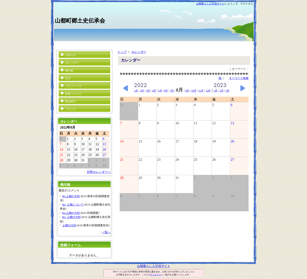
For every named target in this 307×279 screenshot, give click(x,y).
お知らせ (70, 55)
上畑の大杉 (69, 225)
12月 (208, 90)
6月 (166, 90)
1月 (136, 90)
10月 (193, 90)
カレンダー (138, 52)
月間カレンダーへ (99, 172)
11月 (201, 90)
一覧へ (106, 232)
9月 (187, 90)
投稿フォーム (73, 93)
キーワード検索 (239, 78)
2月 (142, 90)
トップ (122, 52)
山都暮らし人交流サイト (210, 3)
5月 (160, 90)
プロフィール (73, 85)
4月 (154, 90)
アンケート (155, 274)
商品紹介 (70, 101)
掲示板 (69, 70)
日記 (67, 78)
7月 (172, 90)
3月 (148, 90)
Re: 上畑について (73, 204)
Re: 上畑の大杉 (71, 217)
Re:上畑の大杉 (71, 196)
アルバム (70, 109)
